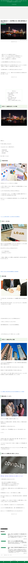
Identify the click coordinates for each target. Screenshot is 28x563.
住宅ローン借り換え (11, 95)
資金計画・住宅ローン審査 (4, 529)
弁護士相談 (10, 96)
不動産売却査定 (11, 94)
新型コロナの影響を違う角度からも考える (15, 100)
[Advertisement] (14, 13)
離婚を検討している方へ (12, 99)
